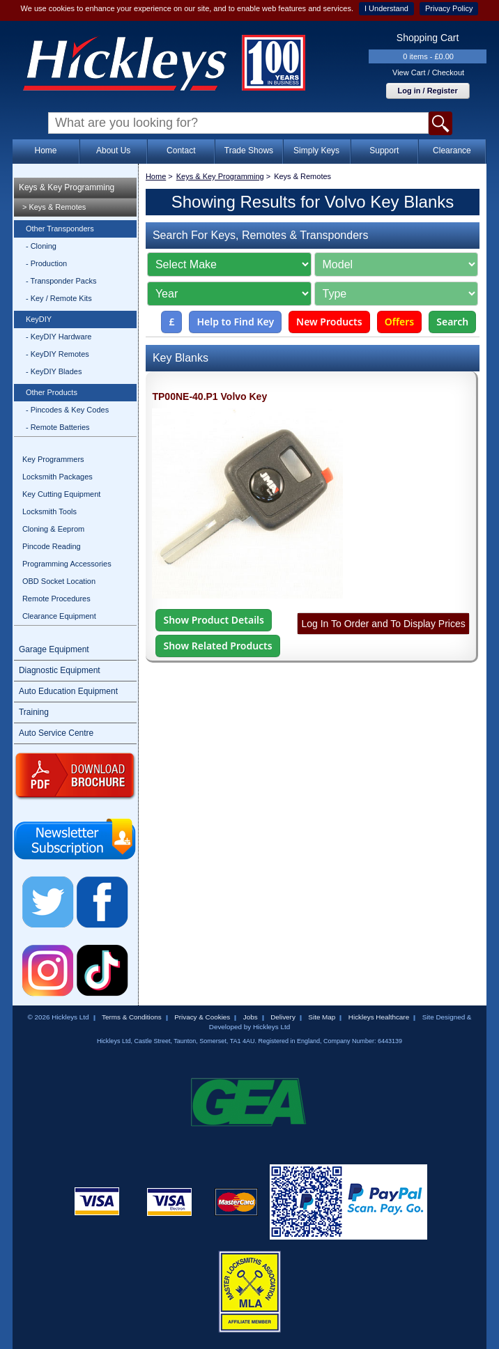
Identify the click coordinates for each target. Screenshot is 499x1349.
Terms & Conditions (132, 1017)
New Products (329, 321)
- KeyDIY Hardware (59, 336)
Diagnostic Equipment (59, 670)
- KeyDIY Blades (54, 371)
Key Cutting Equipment (61, 494)
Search (452, 321)
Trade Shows (248, 150)
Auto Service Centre (56, 733)
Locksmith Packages (57, 476)
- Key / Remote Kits (59, 298)
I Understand (386, 8)
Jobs (250, 1017)
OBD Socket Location (58, 581)
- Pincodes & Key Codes (67, 410)
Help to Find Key (235, 321)
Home (45, 150)
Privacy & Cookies (202, 1017)
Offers (400, 321)
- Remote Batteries (58, 427)
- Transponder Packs (61, 281)
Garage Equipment (54, 649)
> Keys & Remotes (54, 207)
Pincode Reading (51, 546)
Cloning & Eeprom (53, 529)
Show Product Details (213, 619)
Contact (181, 150)
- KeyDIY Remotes (57, 354)
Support (384, 150)
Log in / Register (428, 90)
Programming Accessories (67, 564)
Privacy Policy (449, 8)
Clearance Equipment (59, 616)
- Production (46, 263)
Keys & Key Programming (66, 187)
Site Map (321, 1017)
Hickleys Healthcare (378, 1017)
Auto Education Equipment (68, 691)
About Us (113, 150)
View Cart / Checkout (428, 72)
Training (34, 712)
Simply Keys (316, 150)
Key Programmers (53, 459)
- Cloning (41, 246)
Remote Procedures (56, 598)
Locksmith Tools (49, 511)
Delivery (282, 1017)
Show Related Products (217, 645)
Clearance (452, 150)
